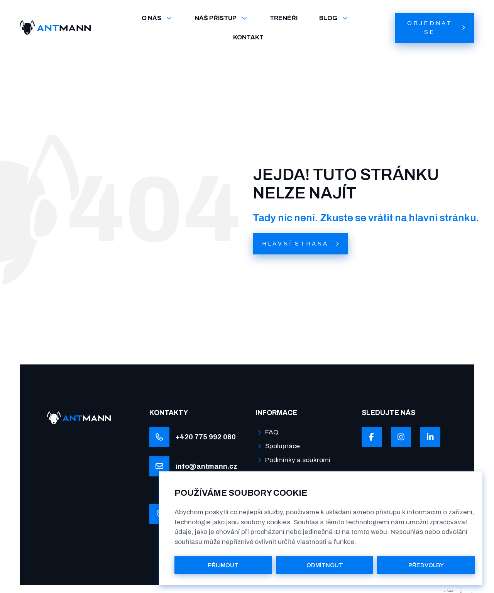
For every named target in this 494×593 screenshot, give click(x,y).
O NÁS (157, 18)
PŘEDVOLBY (426, 565)
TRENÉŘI (284, 18)
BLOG (334, 18)
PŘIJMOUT (223, 565)
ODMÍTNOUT (324, 565)
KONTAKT (248, 37)
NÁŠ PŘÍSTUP (221, 18)
